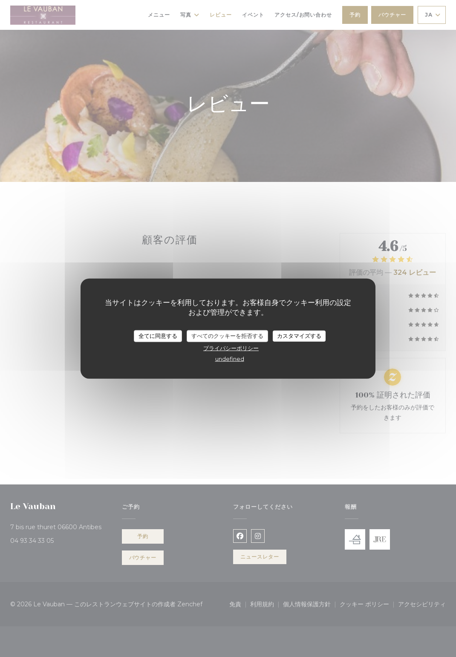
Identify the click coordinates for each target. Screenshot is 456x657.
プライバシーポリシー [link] (231, 347)
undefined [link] (229, 358)
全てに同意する (158, 335)
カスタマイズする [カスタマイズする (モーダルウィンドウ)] (299, 335)
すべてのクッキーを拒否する (227, 335)
